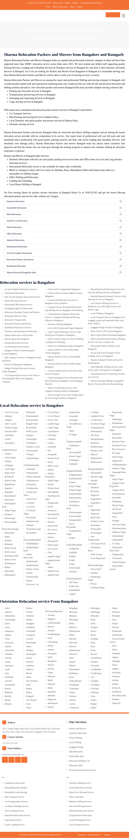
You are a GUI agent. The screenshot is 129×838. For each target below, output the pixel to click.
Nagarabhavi (96, 499)
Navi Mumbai (32, 681)
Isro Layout (52, 549)
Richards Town (118, 442)
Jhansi (114, 665)
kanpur (29, 658)
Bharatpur (73, 612)
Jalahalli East (53, 571)
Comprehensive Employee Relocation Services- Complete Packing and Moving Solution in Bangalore (62, 317)
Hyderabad (116, 631)
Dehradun (95, 616)
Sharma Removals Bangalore (17, 339)
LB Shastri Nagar (98, 424)
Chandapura (31, 443)
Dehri (93, 620)
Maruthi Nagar (97, 477)
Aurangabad (10, 685)
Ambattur (9, 654)
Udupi (50, 673)
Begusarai (52, 699)
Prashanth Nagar (98, 588)
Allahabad (9, 677)
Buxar (71, 677)
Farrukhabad (96, 658)
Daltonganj (95, 608)
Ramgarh (30, 696)
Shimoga (51, 677)
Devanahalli (31, 533)
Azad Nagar (10, 469)
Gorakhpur (95, 685)
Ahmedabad (10, 616)
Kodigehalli (74, 549)
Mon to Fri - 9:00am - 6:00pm (65, 2)
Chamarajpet (31, 439)
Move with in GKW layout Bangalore (106, 331)
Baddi (50, 680)
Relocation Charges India (15, 320)
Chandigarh (74, 685)
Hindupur (116, 616)
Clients (72, 7)
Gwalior (29, 639)
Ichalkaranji (117, 635)
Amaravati (9, 643)
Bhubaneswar (75, 650)
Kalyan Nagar (75, 486)
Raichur (51, 669)
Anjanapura (9, 443)
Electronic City (32, 585)
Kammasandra (75, 498)
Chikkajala (30, 469)
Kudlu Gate (74, 586)
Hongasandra (53, 503)
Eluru (93, 647)
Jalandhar (116, 654)
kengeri (72, 538)
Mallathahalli (96, 458)
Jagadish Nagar (54, 557)
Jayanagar (73, 420)
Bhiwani (72, 647)
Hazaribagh (31, 643)
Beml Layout (10, 552)
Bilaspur (8, 704)
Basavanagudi (10, 522)
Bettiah (51, 707)
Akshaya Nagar (11, 428)
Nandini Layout (97, 521)
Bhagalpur (73, 608)
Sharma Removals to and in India (19, 335)
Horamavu (52, 511)
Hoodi (50, 507)
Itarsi (114, 646)
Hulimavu (52, 534)
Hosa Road (52, 518)
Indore (29, 647)
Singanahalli (117, 513)
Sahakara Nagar (119, 469)
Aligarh (8, 635)
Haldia (93, 708)
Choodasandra (32, 488)
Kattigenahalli (75, 520)
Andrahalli (9, 435)
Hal (49, 451)
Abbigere (9, 416)
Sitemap (107, 835)
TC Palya (116, 544)
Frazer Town (53, 420)
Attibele (8, 462)
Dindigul (94, 639)
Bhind (71, 635)
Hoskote (51, 522)
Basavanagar (10, 518)
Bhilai (71, 624)
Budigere (30, 435)
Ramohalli (116, 434)
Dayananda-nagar (33, 529)
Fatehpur (94, 662)
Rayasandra (117, 438)
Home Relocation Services (16, 301)
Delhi (93, 624)
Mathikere (95, 488)
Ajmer (7, 624)
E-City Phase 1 (54, 412)
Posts (48, 7)
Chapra (72, 692)
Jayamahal (73, 416)
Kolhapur (116, 677)
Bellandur (9, 544)
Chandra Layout (33, 447)
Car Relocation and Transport (17, 347)
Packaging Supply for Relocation (19, 309)
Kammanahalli (75, 494)
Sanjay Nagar (118, 479)
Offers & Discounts (60, 7)
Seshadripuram (118, 494)
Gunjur (51, 443)
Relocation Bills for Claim (16, 316)
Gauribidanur (53, 432)
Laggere (72, 594)
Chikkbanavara (32, 481)
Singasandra (117, 461)
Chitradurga (53, 642)
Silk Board (116, 509)
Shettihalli (116, 498)
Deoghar (94, 627)
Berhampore (53, 703)
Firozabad (95, 666)
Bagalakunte (10, 484)
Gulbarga (94, 692)
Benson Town (10, 560)
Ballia (50, 688)
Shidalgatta (117, 502)
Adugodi (8, 420)
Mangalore (52, 661)
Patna (28, 685)
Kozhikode (116, 692)
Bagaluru (8, 488)
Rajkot (29, 692)
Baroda (8, 689)
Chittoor (72, 700)
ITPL (50, 553)
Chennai (72, 696)
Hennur (51, 484)
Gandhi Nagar (53, 424)
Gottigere (52, 439)
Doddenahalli (31, 562)
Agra (7, 673)
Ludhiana (30, 666)
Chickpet (30, 455)
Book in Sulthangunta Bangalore (18, 365)
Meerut (29, 673)
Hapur (114, 608)
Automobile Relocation (14, 293)
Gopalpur (94, 681)
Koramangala (74, 568)
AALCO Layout (11, 412)
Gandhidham (96, 670)
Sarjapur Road (118, 490)
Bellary (51, 646)
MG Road (95, 435)
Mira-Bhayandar (119, 696)
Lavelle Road (96, 420)
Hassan (51, 627)
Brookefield (31, 428)
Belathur (8, 541)
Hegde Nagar (53, 481)
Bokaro (29, 608)
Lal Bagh (94, 412)
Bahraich (51, 684)
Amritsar (8, 681)
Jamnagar (116, 661)
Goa (92, 677)
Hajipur (94, 704)
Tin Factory (117, 558)
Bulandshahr (74, 670)
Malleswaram (96, 462)
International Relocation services (18, 305)
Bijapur (72, 662)
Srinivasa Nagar (119, 525)
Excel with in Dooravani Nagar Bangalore (65, 328)
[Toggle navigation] (123, 15)
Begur (7, 537)
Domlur (29, 573)
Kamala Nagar (75, 490)
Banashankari (10, 496)
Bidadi (7, 567)
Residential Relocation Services (18, 328)
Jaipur (114, 650)
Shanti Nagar (117, 457)
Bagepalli (9, 492)
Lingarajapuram (97, 428)
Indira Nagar (53, 545)
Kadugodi (73, 464)
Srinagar (115, 521)
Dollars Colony (32, 569)
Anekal (8, 439)
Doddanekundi (32, 521)
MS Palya (95, 491)
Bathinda (8, 692)
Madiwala (95, 443)
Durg (93, 643)
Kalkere (72, 482)
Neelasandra (96, 529)
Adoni (7, 608)
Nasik (28, 677)
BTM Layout (31, 432)
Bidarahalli (9, 571)
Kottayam (116, 688)
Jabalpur (29, 650)
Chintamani (31, 484)
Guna (93, 696)
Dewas (93, 631)
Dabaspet (30, 525)
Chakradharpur (75, 681)
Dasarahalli (31, 518)
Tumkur (51, 650)
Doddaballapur (32, 544)
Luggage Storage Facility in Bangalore (107, 328)
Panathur (94, 573)
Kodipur (72, 556)
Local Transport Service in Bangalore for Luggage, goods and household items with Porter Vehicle (106, 320)
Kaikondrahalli (75, 479)
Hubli (50, 657)
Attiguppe (9, 465)
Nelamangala (96, 533)
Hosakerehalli (53, 514)
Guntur (93, 700)
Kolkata (115, 680)
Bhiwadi (72, 639)
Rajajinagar (117, 419)
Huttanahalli (53, 541)
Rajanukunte (117, 423)
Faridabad (30, 627)
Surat (28, 704)
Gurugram (30, 635)
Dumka (29, 620)
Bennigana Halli (11, 556)
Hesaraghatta (53, 492)
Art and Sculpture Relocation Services (21, 289)
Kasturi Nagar (75, 456)
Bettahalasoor (10, 564)
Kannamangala (75, 512)
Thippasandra (118, 555)
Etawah (94, 654)
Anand (7, 662)
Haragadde (52, 455)
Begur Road (10, 473)
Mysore (51, 665)
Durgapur (30, 624)
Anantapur (9, 666)
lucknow (29, 662)
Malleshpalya (96, 432)
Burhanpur (73, 673)
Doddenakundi (32, 565)
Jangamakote (74, 412)
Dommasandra (32, 577)
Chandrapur (74, 689)
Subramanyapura (119, 528)
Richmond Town (119, 446)
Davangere (52, 654)
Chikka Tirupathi (33, 477)
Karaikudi (116, 673)
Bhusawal (73, 654)
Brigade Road (32, 424)
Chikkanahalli (32, 473)
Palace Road (96, 569)
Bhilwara (73, 627)
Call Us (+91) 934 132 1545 (39, 2)
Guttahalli (52, 447)
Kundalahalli (74, 590)
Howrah (115, 627)
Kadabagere (74, 460)
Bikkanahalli (10, 575)
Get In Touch (112, 15)
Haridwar (116, 612)
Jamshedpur (31, 654)
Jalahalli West (53, 575)
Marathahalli (96, 473)
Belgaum (51, 619)
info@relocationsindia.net (91, 2)
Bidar (71, 658)
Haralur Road (53, 458)
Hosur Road (53, 526)
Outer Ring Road (98, 558)
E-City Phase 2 (54, 416)
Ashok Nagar (10, 458)
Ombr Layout (96, 555)
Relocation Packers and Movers (18, 324)
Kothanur (73, 572)
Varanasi (51, 615)
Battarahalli (9, 533)
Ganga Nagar (53, 428)
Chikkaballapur (32, 458)
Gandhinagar (96, 673)
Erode (93, 650)
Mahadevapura (97, 447)
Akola (7, 627)
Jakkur (50, 567)
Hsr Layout (52, 530)
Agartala (8, 612)
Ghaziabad (30, 631)
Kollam (115, 684)
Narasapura (95, 525)
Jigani (71, 431)
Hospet (115, 624)
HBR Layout (53, 466)
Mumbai (115, 699)
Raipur (29, 689)
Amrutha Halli (11, 432)
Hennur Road (53, 488)
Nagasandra (96, 510)
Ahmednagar (10, 620)
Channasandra (32, 451)
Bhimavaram (74, 631)
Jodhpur (115, 669)
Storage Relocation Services (16, 343)
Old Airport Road (98, 544)
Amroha (8, 658)
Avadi (7, 670)
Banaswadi (9, 500)
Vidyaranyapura (119, 562)
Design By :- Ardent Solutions (89, 835)
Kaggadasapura (75, 475)
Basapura (9, 514)
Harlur (50, 462)
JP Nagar (73, 435)
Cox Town (30, 507)
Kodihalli (73, 553)
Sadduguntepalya (119, 465)
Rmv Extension (118, 449)
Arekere (8, 454)
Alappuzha (9, 631)
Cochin (72, 704)
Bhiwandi (73, 643)
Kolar (50, 638)
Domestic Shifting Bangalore (60, 324)
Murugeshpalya (97, 439)
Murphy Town (97, 451)
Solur (114, 517)
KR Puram (73, 583)
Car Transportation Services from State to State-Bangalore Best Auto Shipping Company (21, 378)
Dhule (93, 635)
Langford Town (97, 416)
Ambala (8, 647)
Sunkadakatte (117, 536)
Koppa (72, 564)
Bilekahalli (30, 412)
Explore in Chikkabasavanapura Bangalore (66, 346)
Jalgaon (115, 657)
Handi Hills (95, 518)
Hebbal (51, 470)
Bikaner (72, 666)
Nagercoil (116, 703)
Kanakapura (74, 502)
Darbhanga (95, 612)
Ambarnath (9, 650)
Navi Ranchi (31, 700)
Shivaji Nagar (118, 505)
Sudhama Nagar (119, 532)
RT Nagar (116, 453)
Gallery (80, 7)
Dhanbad (30, 616)
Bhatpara (73, 616)
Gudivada (95, 689)
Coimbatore (74, 708)
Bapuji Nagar (10, 511)
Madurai (29, 670)
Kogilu (72, 560)
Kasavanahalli (75, 453)
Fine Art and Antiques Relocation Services (22, 297)
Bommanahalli (32, 416)
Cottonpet (30, 503)
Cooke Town (31, 499)
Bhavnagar (73, 620)
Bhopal (8, 700)
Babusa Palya (10, 481)
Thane (28, 708)
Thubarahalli (117, 540)
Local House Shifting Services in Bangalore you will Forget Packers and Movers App (104, 306)
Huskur (51, 537)
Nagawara (95, 495)
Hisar (114, 620)
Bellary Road (10, 548)
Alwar (7, 639)
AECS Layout (10, 424)
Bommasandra (32, 420)
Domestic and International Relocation (21, 332)
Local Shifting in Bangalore (102, 314)
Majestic (94, 455)
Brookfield (9, 477)
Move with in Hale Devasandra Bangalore (108, 335)
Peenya (94, 584)
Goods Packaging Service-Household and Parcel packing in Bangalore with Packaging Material (64, 381)
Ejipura (29, 581)
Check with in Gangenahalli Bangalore (64, 289)
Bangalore (52, 692)
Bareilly (8, 696)
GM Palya (52, 435)
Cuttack (29, 612)
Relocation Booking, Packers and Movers (22, 312)
